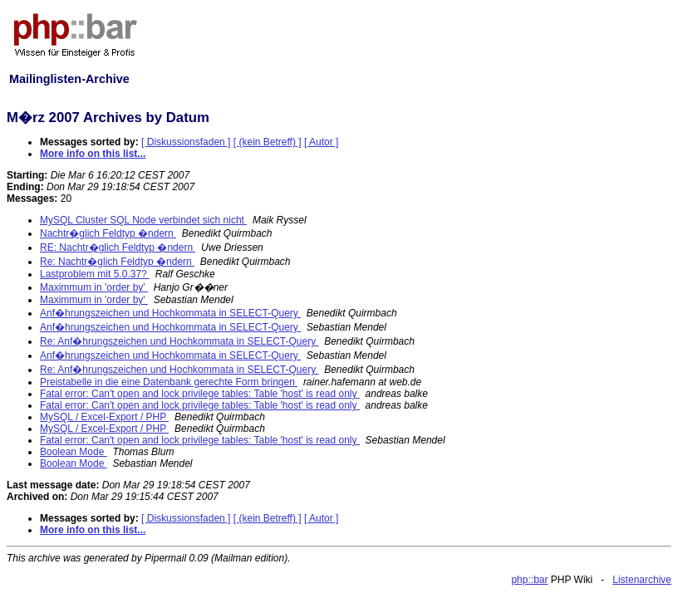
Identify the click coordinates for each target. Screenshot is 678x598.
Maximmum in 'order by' (94, 287)
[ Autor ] (321, 142)
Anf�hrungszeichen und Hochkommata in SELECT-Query (170, 313)
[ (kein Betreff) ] (267, 142)
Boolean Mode (73, 452)
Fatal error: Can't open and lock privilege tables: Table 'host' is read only (200, 393)
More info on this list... (92, 153)
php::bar (529, 580)
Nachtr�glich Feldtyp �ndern (108, 233)
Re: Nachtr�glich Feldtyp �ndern (117, 261)
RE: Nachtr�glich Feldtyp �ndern (117, 247)
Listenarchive (641, 580)
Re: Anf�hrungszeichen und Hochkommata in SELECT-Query (179, 341)
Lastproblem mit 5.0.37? (95, 274)
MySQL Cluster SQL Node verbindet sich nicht (143, 220)
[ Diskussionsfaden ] (185, 142)
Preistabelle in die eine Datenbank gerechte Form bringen (168, 382)
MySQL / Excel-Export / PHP (104, 417)
